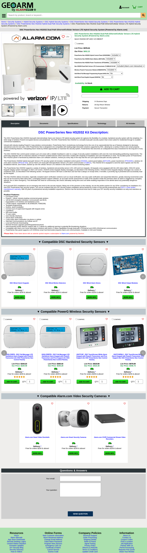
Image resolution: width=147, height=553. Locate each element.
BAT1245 (106, 161)
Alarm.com (65, 233)
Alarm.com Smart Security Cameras (73, 443)
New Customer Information (53, 547)
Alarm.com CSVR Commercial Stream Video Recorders (109, 444)
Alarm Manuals (16, 549)
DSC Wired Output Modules (128, 283)
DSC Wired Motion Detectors (55, 283)
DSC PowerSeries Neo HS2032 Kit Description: (73, 132)
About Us (126, 547)
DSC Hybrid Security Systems (56, 22)
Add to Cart (12, 385)
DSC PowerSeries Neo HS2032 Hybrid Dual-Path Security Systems (43, 24)
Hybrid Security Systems (33, 22)
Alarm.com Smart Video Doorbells (37, 443)
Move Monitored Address (53, 549)
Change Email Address (53, 551)
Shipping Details (90, 551)
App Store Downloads (16, 551)
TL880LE (88, 163)
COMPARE (79, 43)
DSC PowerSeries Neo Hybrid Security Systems (89, 22)
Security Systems (15, 22)
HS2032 (84, 161)
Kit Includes (130, 123)
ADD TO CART (110, 89)
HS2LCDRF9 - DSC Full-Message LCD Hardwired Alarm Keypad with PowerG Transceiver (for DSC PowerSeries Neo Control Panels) (19, 360)
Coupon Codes (127, 551)
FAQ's (16, 547)
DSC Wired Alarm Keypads (19, 283)
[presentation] (79, 515)
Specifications (73, 123)
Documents (44, 123)
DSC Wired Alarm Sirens (92, 283)
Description (15, 123)
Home (3, 22)
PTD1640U (129, 161)
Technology (101, 123)
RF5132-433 (23, 163)
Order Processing (90, 549)
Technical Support (90, 547)
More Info (19, 297)
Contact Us (126, 549)
